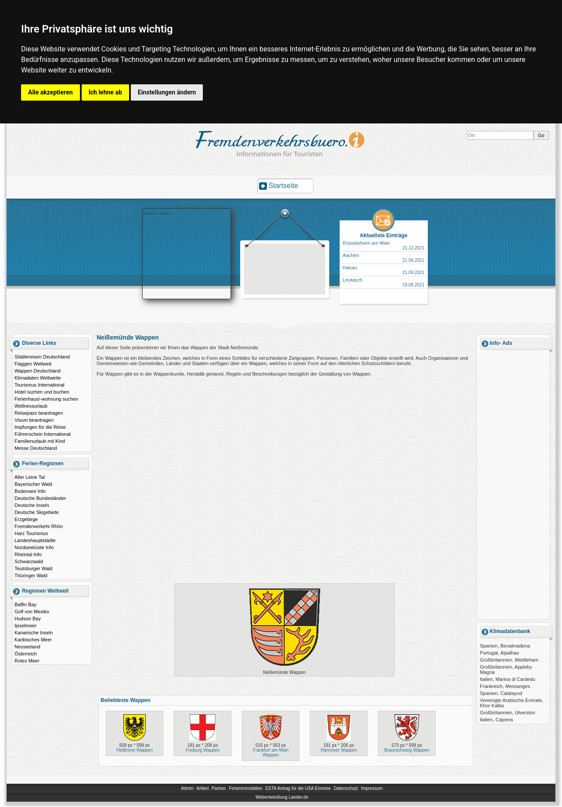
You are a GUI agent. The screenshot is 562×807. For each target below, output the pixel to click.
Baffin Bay (25, 604)
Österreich (25, 653)
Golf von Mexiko (31, 611)
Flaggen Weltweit (32, 363)
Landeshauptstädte (35, 540)
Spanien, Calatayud (501, 693)
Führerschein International (42, 434)
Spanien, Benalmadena (505, 645)
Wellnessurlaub (30, 406)
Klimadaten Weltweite (37, 377)
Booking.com (157, 211)
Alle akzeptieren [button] (50, 92)
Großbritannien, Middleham (509, 659)
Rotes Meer (27, 660)
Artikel (202, 788)
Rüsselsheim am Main (366, 243)
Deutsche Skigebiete (36, 512)
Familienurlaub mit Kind (39, 441)
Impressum (371, 788)
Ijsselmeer (25, 625)
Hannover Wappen (339, 750)
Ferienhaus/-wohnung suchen (46, 399)
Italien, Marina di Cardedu (507, 679)
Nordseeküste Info (34, 547)
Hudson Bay (27, 618)
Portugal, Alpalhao (499, 652)
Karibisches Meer (33, 639)
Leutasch (353, 279)
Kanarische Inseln (33, 632)
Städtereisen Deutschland (42, 356)
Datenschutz (346, 788)
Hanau (350, 267)
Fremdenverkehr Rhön (38, 526)
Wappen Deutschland (37, 370)
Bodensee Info (30, 491)
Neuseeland (27, 646)
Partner (219, 788)
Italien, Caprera (496, 719)
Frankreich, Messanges (505, 686)
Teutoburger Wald (33, 568)
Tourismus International (39, 384)
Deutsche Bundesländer (40, 498)
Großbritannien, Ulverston (507, 712)
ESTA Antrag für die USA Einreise (298, 788)
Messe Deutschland (35, 448)
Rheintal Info (28, 554)
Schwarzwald (28, 561)
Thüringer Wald (30, 575)
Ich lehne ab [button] (105, 92)
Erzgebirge (26, 519)
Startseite (284, 185)
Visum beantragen (34, 420)
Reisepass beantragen (38, 413)
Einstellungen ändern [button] (167, 92)
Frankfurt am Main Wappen (270, 752)
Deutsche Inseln (31, 505)
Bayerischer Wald (33, 484)
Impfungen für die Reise (40, 427)
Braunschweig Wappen (406, 750)
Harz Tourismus (31, 533)
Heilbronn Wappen (134, 750)
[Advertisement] (285, 270)
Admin (187, 788)
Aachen (351, 255)
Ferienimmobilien (245, 788)
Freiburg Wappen (203, 750)
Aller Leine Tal (29, 477)
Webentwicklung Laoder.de (282, 797)
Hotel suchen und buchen (41, 391)
